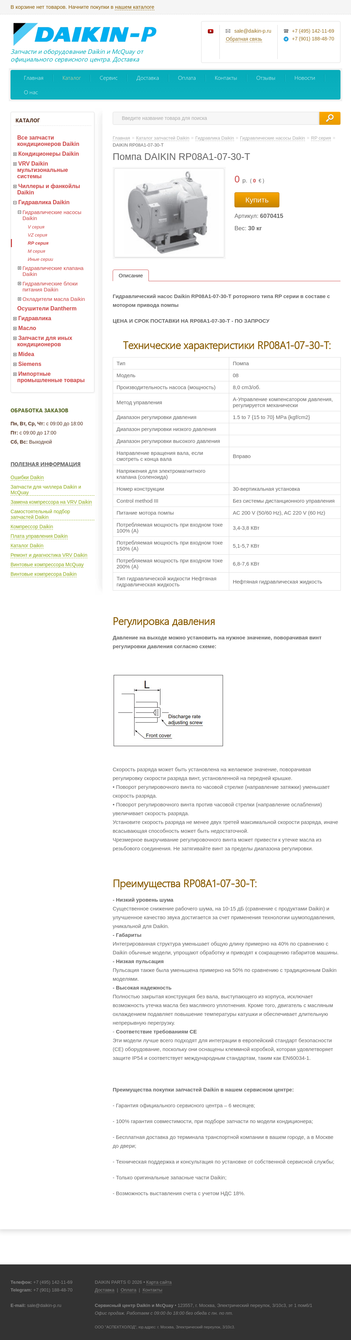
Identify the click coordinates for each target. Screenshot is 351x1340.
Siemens (29, 364)
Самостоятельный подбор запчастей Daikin (40, 514)
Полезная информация (46, 464)
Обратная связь (244, 39)
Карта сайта (159, 1282)
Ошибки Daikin (27, 477)
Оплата (187, 77)
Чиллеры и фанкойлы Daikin (48, 189)
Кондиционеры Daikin (48, 154)
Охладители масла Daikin (53, 299)
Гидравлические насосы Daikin (51, 215)
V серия (36, 227)
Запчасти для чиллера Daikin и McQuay (46, 489)
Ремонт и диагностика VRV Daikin (49, 555)
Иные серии (40, 259)
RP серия (38, 243)
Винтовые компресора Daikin (44, 574)
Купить (257, 200)
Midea (26, 354)
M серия (36, 251)
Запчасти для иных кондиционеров (44, 341)
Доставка (148, 77)
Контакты (226, 77)
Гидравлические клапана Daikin (53, 271)
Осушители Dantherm (47, 308)
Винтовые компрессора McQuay (47, 564)
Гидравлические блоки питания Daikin (50, 286)
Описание (131, 275)
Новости (304, 77)
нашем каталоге (134, 7)
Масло (27, 328)
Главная (34, 77)
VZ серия (37, 235)
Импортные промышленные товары (51, 377)
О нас (31, 92)
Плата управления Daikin (39, 536)
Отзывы (266, 77)
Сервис (109, 77)
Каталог (71, 77)
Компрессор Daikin (32, 526)
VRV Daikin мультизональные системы (42, 170)
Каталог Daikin (27, 545)
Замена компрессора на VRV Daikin (51, 502)
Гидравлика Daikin (43, 202)
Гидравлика (34, 318)
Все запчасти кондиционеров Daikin (48, 141)
